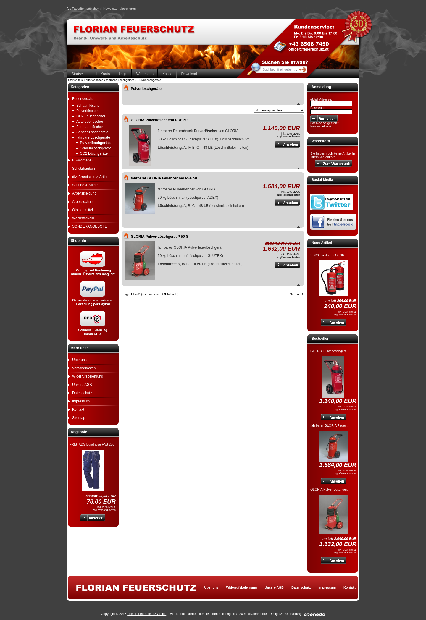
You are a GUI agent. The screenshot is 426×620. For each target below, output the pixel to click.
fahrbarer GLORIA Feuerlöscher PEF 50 (164, 178)
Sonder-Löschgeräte (92, 132)
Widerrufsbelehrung (87, 376)
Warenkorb (145, 74)
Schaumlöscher (88, 105)
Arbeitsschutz (82, 202)
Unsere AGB (82, 385)
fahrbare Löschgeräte (93, 137)
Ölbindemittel (82, 210)
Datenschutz (82, 393)
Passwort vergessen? (324, 123)
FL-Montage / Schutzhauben (83, 164)
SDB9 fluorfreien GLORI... (329, 255)
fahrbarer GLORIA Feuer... (329, 425)
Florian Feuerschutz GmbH (146, 614)
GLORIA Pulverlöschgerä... (329, 351)
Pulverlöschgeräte (95, 143)
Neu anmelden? (320, 126)
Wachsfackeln (83, 218)
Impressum (81, 401)
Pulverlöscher (87, 111)
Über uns (79, 360)
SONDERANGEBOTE (89, 226)
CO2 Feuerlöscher (90, 116)
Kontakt (78, 409)
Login (123, 74)
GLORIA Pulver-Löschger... (330, 489)
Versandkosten (84, 368)
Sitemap (78, 418)
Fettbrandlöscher (89, 127)
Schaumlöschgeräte (95, 148)
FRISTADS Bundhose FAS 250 (92, 444)
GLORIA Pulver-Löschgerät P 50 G (159, 236)
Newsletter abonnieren (119, 8)
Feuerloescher (83, 99)
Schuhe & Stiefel (85, 185)
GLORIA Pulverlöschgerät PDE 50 (159, 120)
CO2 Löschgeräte (94, 153)
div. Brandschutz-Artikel (90, 177)
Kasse (167, 74)
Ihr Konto (103, 74)
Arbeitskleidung (84, 193)
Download (189, 74)
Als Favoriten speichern (84, 9)
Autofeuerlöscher (89, 121)
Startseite (79, 74)
